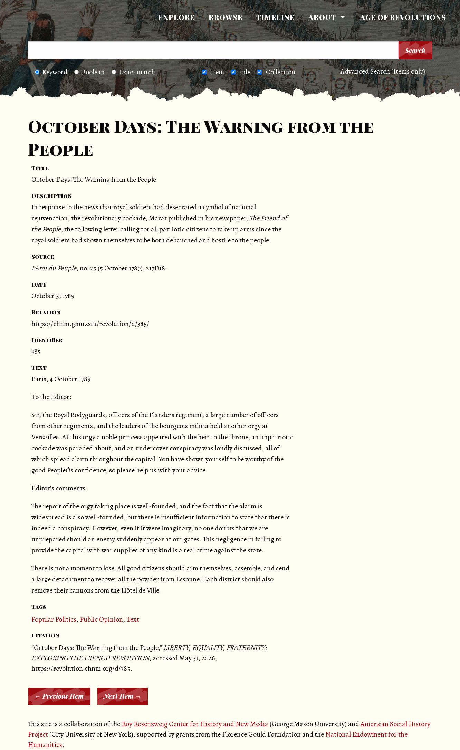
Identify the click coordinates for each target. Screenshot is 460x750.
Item (217, 72)
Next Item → (122, 696)
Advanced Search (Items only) (383, 71)
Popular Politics (53, 619)
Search (415, 50)
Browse (225, 17)
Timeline (275, 17)
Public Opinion (101, 619)
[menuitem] (176, 17)
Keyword (51, 72)
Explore (176, 17)
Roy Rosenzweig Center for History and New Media (195, 724)
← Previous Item (59, 696)
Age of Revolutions (403, 17)
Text (132, 619)
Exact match (133, 72)
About (322, 17)
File (245, 72)
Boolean (89, 72)
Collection (280, 72)
